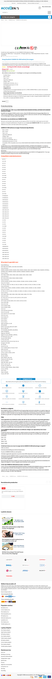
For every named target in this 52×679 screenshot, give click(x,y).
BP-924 (4, 167)
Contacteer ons (4, 666)
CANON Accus (11, 20)
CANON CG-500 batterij (21, 20)
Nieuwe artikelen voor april (33, 3)
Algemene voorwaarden (6, 664)
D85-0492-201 (5, 252)
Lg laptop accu (4, 620)
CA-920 (4, 224)
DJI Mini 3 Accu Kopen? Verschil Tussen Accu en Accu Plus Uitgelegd (12, 552)
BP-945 (4, 181)
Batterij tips (3, 660)
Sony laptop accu (5, 611)
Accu (6, 20)
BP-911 (3, 159)
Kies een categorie (8, 17)
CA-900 (4, 220)
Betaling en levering (5, 654)
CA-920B (4, 226)
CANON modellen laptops (18, 113)
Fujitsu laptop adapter (6, 638)
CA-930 (4, 228)
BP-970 (4, 189)
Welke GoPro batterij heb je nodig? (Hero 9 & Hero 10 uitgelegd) (13, 527)
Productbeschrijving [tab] (6, 106)
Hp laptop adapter (5, 640)
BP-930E (4, 175)
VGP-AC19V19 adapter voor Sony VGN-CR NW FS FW (12, 492)
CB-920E (4, 236)
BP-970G (4, 193)
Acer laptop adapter (5, 630)
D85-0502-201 (5, 254)
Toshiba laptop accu (5, 624)
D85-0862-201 (5, 213)
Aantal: (3, 101)
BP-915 (4, 165)
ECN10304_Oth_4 (14, 83)
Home (2, 20)
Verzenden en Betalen (21, 3)
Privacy (2, 662)
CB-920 (4, 234)
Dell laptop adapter (5, 634)
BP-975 (4, 191)
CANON (7, 76)
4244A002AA (5, 203)
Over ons (13, 3)
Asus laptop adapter (5, 636)
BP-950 (4, 183)
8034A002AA (5, 250)
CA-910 (4, 222)
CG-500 (16, 84)
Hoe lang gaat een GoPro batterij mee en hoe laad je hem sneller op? (13, 540)
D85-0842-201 (5, 209)
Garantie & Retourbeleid (6, 656)
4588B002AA (5, 207)
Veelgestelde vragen (5, 658)
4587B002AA (5, 205)
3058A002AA (5, 201)
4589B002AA (5, 246)
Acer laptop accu (5, 622)
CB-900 (4, 230)
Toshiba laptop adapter (6, 646)
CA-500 (4, 238)
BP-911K (4, 161)
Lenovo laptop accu (5, 609)
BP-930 (4, 173)
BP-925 (4, 169)
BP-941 (4, 179)
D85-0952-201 (5, 215)
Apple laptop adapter (6, 632)
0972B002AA (5, 197)
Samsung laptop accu (6, 613)
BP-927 (4, 171)
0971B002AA (5, 195)
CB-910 (4, 232)
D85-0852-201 (5, 211)
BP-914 (4, 163)
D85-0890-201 (5, 256)
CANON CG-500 (34, 152)
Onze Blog (3, 670)
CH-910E (4, 244)
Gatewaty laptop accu (6, 618)
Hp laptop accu (4, 607)
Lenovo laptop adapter (6, 642)
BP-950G (4, 187)
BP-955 (4, 185)
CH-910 (4, 242)
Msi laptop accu (4, 616)
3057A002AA (5, 199)
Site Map (3, 668)
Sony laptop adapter (5, 644)
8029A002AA (5, 248)
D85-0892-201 (5, 258)
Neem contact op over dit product (9, 56)
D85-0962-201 (5, 217)
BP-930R (4, 177)
